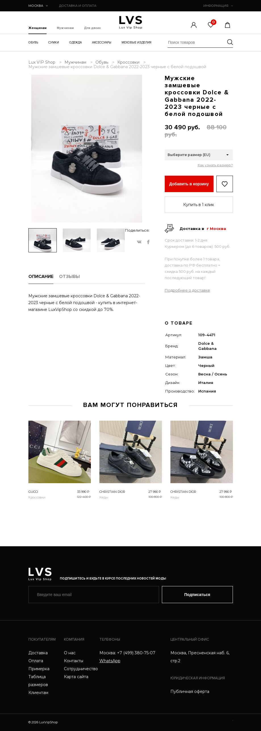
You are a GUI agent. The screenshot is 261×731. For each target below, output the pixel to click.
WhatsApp (109, 660)
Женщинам (37, 28)
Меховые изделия (136, 42)
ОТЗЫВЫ (69, 276)
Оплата (35, 660)
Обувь (33, 42)
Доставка (38, 652)
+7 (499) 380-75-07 (136, 652)
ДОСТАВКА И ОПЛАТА (77, 6)
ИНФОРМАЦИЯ (218, 6)
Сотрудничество (81, 668)
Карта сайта (76, 676)
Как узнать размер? (215, 165)
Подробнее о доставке (187, 290)
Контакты (73, 660)
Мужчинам (65, 28)
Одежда (75, 42)
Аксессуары (101, 42)
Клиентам (38, 692)
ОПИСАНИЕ (40, 276)
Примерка (38, 668)
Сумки (53, 42)
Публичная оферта (189, 691)
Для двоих (92, 28)
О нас (70, 652)
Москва (38, 6)
